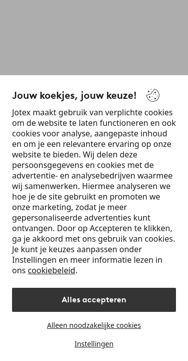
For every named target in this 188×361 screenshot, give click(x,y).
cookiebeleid (51, 270)
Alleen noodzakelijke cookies (94, 325)
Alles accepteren (94, 299)
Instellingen (94, 343)
